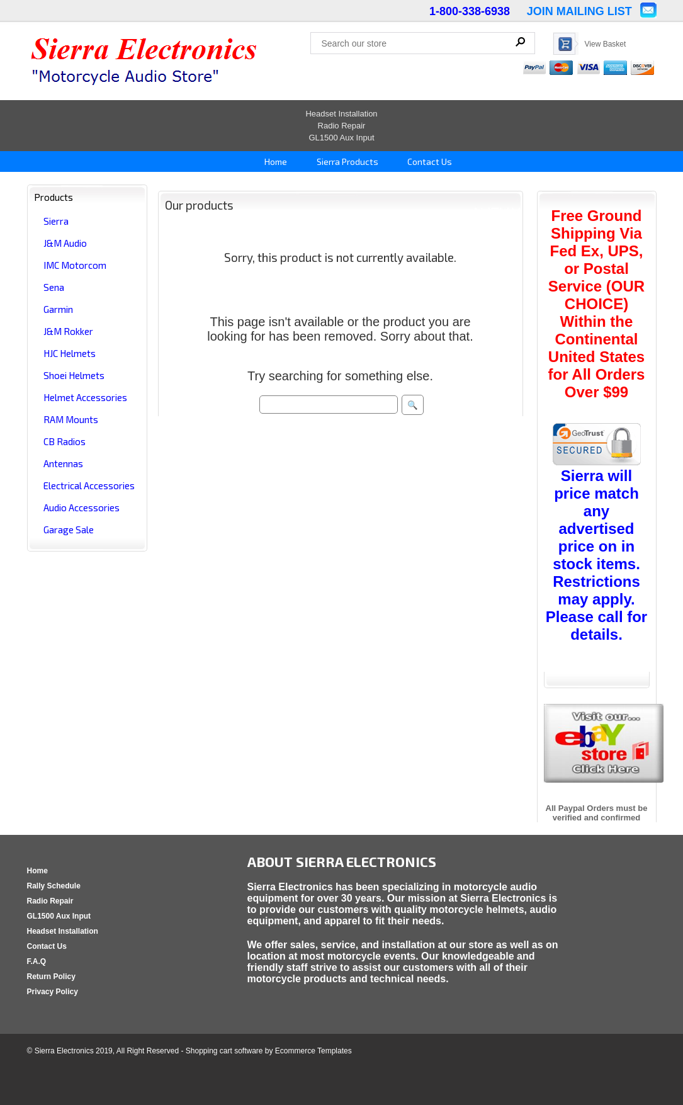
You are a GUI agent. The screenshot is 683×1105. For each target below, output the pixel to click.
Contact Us (429, 161)
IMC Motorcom (74, 265)
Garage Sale (68, 529)
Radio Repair (342, 125)
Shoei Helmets (73, 375)
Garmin (58, 309)
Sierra (56, 221)
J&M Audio (65, 243)
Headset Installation (341, 113)
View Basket (605, 44)
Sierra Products (346, 161)
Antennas (63, 463)
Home (275, 161)
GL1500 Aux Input (341, 137)
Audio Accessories (81, 507)
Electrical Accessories (89, 485)
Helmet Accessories (85, 397)
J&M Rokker (68, 331)
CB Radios (64, 441)
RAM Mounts (70, 419)
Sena (53, 287)
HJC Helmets (69, 353)
